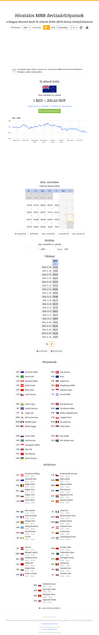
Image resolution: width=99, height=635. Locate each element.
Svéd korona (30, 440)
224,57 (42, 198)
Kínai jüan (29, 390)
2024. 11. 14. (47, 307)
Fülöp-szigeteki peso (69, 413)
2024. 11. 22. (47, 285)
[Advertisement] (50, 6)
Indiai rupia (30, 404)
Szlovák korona (49, 584)
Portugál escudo (67, 557)
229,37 (36, 212)
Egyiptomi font (66, 494)
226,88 (36, 219)
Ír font (27, 536)
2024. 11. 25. (47, 282)
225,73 (56, 212)
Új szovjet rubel (49, 589)
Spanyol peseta (66, 500)
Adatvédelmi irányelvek (49, 624)
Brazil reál (29, 376)
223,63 (36, 198)
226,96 (49, 205)
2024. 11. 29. (47, 267)
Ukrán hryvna (31, 458)
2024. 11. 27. (47, 274)
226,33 (56, 205)
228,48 (42, 219)
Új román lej (65, 422)
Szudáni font (65, 568)
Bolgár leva (29, 489)
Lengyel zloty (65, 417)
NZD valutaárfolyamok (49, 111)
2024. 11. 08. (47, 322)
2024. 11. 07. (47, 326)
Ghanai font (30, 521)
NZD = (43, 249)
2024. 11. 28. (47, 271)
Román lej (64, 563)
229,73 (29, 226)
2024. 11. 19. (47, 296)
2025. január (78, 233)
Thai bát (28, 449)
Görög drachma (31, 526)
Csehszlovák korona (68, 473)
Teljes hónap (33, 106)
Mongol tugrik (31, 552)
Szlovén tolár (65, 573)
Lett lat (28, 547)
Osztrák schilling (32, 473)
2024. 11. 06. (47, 329)
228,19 (29, 212)
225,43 (36, 205)
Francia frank (31, 515)
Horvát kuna (30, 531)
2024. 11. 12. (47, 315)
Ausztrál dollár (31, 372)
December (63, 233)
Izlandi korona (31, 408)
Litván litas (65, 531)
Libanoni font (66, 526)
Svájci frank (30, 385)
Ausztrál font (30, 479)
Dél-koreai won (31, 417)
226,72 (29, 219)
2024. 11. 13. (47, 311)
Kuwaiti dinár (66, 521)
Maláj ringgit (30, 426)
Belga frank (30, 484)
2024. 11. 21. (47, 289)
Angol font (64, 381)
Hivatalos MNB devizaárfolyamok (49, 15)
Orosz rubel (30, 436)
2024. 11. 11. (47, 318)
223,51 (29, 198)
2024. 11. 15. (47, 304)
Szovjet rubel (65, 547)
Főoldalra (16, 27)
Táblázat (55, 106)
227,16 (50, 212)
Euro (62, 376)
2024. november (48, 233)
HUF (66, 249)
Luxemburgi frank (68, 536)
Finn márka (30, 510)
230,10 (42, 226)
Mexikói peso (30, 422)
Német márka (66, 484)
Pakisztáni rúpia (67, 552)
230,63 (56, 219)
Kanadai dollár (31, 381)
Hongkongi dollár (67, 385)
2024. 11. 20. (47, 293)
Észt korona (65, 489)
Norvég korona (66, 404)
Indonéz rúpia (66, 390)
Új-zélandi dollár (67, 408)
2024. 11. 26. (47, 278)
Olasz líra (64, 510)
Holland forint (31, 557)
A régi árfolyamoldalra (49, 608)
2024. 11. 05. (47, 333)
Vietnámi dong (49, 594)
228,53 (36, 226)
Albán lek (29, 563)
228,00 (42, 205)
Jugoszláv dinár (49, 599)
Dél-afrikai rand (67, 440)
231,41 (57, 226)
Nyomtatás (57, 351)
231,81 (50, 226)
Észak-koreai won (68, 515)
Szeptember (20, 233)
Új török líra (30, 454)
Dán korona (65, 372)
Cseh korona (30, 394)
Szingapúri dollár (32, 445)
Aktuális (37, 27)
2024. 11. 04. (47, 337)
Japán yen (29, 413)
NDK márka (65, 479)
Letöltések (41, 351)
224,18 (29, 205)
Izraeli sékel (65, 394)
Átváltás (44, 106)
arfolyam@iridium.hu (49, 629)
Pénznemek (66, 106)
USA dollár (64, 436)
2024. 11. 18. (47, 300)
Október (34, 233)
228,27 (42, 212)
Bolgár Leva (30, 494)
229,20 (49, 219)
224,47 (49, 198)
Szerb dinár (65, 426)
